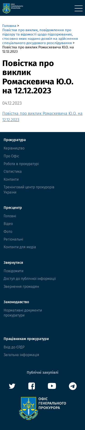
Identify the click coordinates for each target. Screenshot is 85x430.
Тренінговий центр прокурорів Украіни (29, 189)
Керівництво (14, 148)
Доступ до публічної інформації (30, 278)
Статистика (13, 171)
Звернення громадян (21, 286)
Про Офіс (11, 156)
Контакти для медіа (20, 247)
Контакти (11, 179)
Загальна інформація (21, 355)
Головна (9, 26)
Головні (10, 216)
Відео (8, 224)
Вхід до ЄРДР (14, 347)
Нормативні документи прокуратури (23, 312)
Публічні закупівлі (42, 372)
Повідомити (13, 271)
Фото (8, 231)
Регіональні (13, 239)
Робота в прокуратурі (21, 164)
